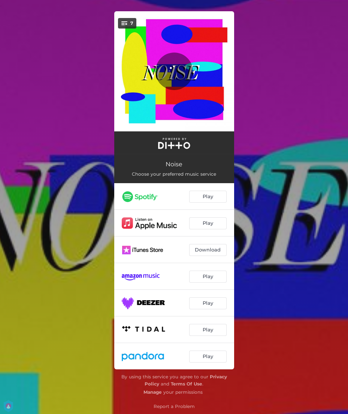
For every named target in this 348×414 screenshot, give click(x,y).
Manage (152, 392)
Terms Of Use (186, 384)
